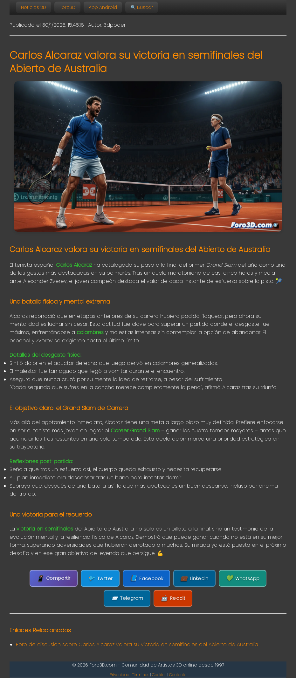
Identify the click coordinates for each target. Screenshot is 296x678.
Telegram (127, 598)
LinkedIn (194, 578)
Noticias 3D (33, 7)
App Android (103, 7)
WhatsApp (243, 578)
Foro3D (67, 7)
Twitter (100, 578)
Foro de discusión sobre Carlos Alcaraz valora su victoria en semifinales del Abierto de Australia (137, 644)
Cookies (159, 674)
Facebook (146, 578)
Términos (140, 674)
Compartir (54, 578)
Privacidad (119, 674)
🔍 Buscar (141, 7)
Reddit (173, 598)
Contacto (177, 674)
